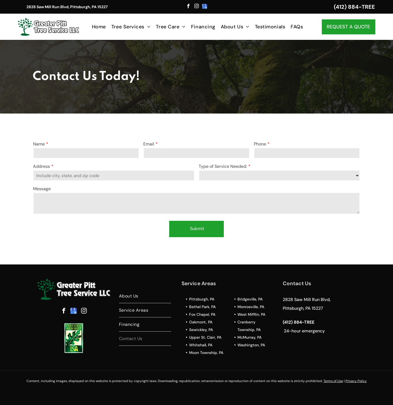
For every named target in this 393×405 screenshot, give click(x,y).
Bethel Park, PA (202, 306)
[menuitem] (99, 26)
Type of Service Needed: (223, 166)
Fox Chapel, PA (202, 314)
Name (39, 144)
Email (148, 144)
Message (42, 189)
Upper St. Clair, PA (205, 337)
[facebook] (188, 7)
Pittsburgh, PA (201, 299)
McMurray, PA (249, 337)
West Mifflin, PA (251, 314)
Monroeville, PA (250, 306)
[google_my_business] (204, 7)
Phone (260, 144)
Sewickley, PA (201, 329)
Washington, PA (251, 345)
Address (41, 166)
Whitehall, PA (200, 345)
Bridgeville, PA (250, 299)
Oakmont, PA (200, 322)
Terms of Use (333, 381)
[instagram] (196, 7)
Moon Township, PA (206, 352)
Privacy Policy (356, 381)
